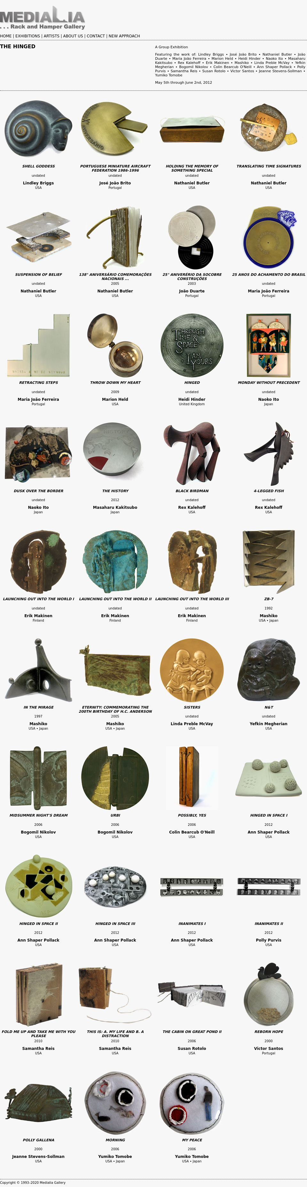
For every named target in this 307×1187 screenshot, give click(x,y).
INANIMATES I (192, 924)
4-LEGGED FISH (269, 491)
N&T (268, 707)
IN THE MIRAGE (38, 707)
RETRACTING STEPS (38, 383)
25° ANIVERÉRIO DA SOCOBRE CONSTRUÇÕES (192, 277)
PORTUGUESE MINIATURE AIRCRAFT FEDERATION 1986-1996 (115, 168)
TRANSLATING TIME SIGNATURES (268, 166)
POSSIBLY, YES (192, 815)
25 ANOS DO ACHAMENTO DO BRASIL (268, 275)
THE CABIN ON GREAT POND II (191, 1032)
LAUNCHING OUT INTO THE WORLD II (115, 599)
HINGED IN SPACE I (268, 815)
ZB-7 (268, 599)
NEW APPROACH (124, 36)
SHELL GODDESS (38, 166)
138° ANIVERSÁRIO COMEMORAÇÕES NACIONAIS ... (115, 277)
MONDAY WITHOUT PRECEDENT (268, 383)
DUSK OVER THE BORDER (38, 491)
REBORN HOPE (268, 1032)
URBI (115, 815)
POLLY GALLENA (38, 1140)
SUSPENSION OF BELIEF (38, 275)
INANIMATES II (269, 924)
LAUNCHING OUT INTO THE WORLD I (38, 599)
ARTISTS (51, 36)
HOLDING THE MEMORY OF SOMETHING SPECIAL (192, 168)
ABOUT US (73, 36)
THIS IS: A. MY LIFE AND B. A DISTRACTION (115, 1034)
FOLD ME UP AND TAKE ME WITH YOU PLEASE (38, 1034)
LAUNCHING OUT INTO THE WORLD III (192, 599)
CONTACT (96, 36)
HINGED (192, 383)
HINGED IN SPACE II (38, 924)
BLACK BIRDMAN (191, 491)
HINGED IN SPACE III (115, 924)
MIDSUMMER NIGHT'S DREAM (38, 815)
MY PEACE (192, 1140)
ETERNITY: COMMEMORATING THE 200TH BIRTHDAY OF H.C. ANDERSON (115, 709)
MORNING (115, 1140)
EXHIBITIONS (27, 36)
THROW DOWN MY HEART (115, 383)
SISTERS (192, 707)
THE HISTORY (115, 491)
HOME (6, 36)
